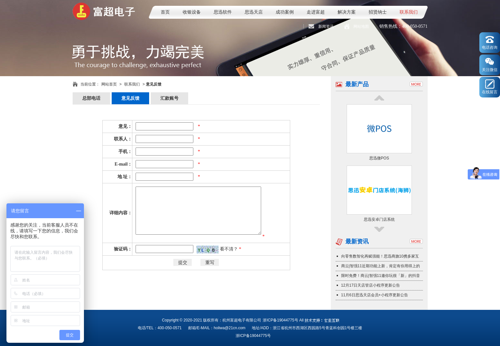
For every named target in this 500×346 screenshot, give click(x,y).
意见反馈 (130, 98)
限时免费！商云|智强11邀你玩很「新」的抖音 (380, 275)
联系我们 (409, 12)
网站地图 (361, 26)
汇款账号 (169, 98)
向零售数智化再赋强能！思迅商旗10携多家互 (380, 256)
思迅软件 (223, 12)
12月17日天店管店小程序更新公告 (370, 285)
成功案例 (285, 12)
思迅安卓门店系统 (379, 219)
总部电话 (91, 98)
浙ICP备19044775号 (280, 320)
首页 (165, 12)
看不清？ (229, 249)
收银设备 (192, 12)
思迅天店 (254, 12)
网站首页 (109, 84)
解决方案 (347, 12)
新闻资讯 (326, 26)
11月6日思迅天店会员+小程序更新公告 (374, 295)
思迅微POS (379, 158)
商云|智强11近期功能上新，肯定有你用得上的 (380, 266)
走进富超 (316, 12)
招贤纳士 (378, 12)
